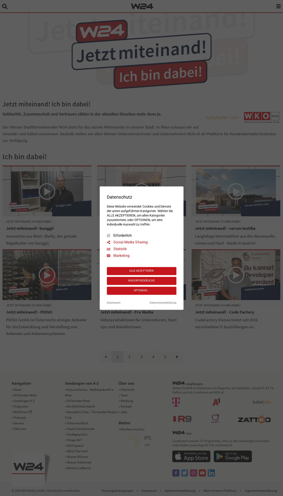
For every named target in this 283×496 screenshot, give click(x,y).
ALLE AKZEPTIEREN (141, 271)
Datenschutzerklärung (163, 302)
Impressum (114, 302)
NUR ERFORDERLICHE (141, 280)
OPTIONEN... (141, 290)
